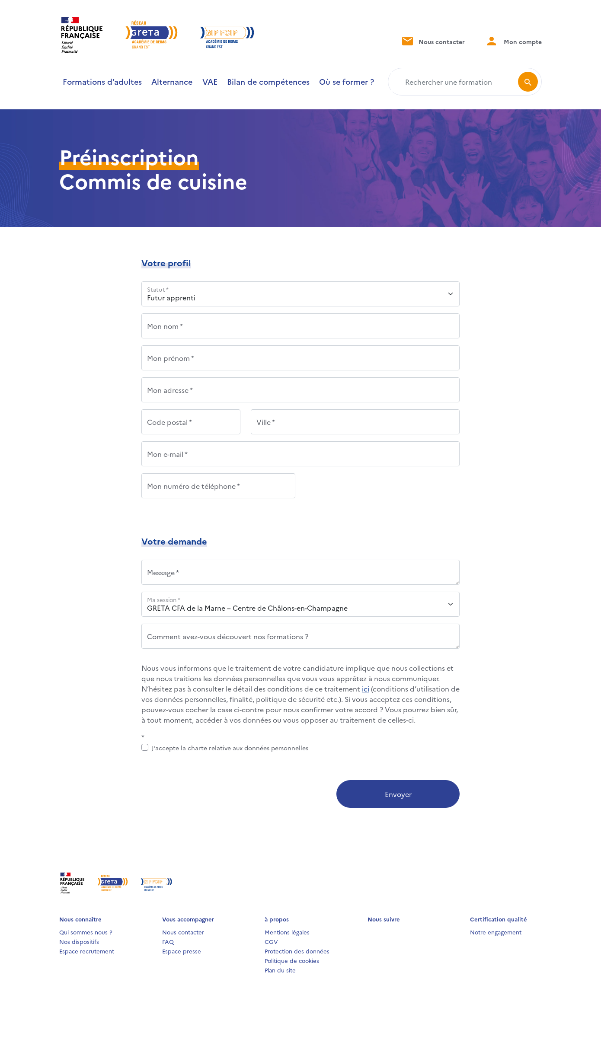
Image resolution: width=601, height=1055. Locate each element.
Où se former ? (346, 81)
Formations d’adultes (102, 81)
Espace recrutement (86, 951)
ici (365, 688)
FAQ (168, 941)
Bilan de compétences (268, 81)
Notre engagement (495, 932)
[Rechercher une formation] (454, 82)
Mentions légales (287, 932)
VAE (209, 81)
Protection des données (297, 951)
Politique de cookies (292, 960)
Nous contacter (432, 41)
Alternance (171, 81)
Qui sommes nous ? (85, 932)
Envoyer (398, 794)
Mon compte (514, 41)
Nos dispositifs (79, 941)
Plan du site (280, 970)
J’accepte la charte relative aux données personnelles (230, 748)
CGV (271, 941)
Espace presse (181, 951)
